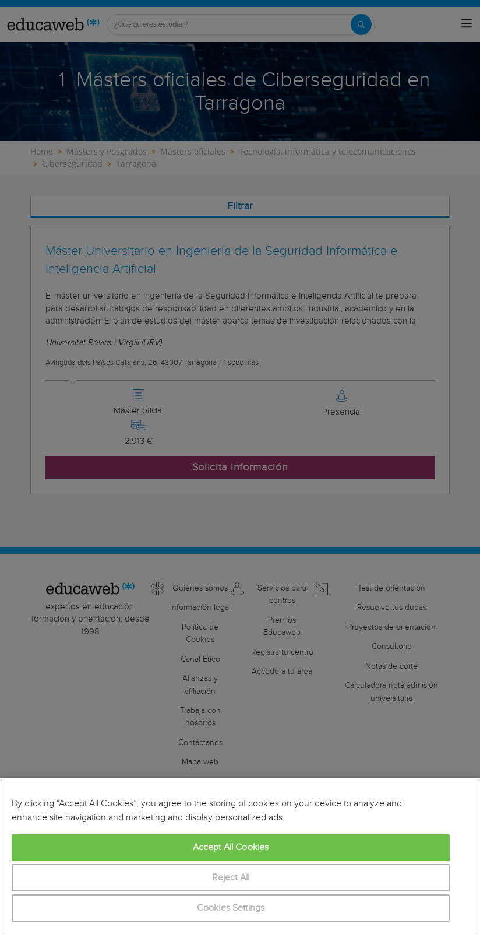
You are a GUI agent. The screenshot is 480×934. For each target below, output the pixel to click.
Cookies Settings (231, 908)
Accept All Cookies (231, 847)
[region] (240, 856)
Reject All (231, 877)
